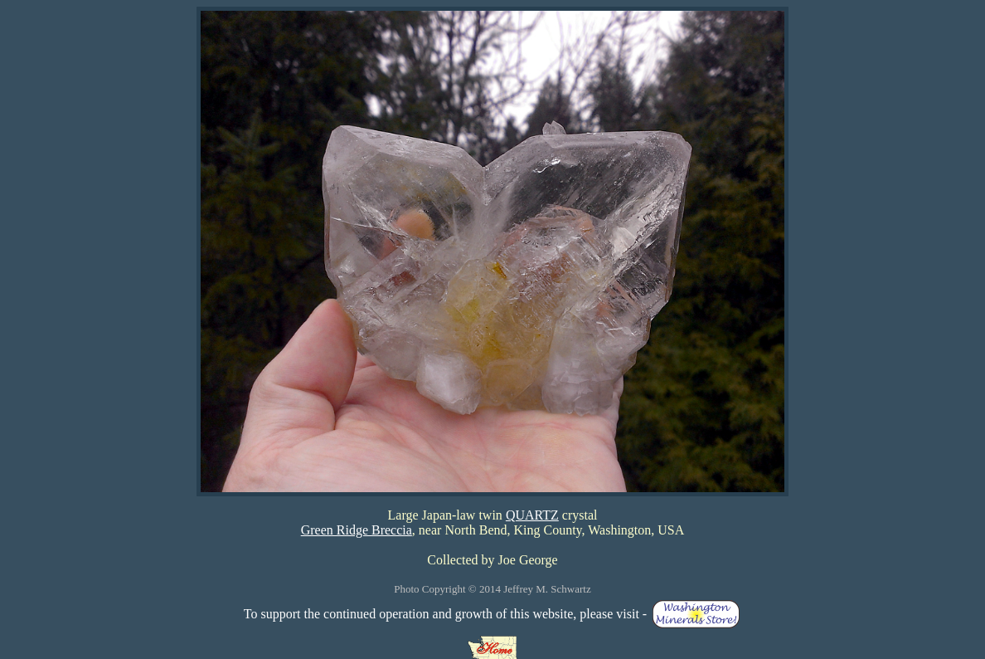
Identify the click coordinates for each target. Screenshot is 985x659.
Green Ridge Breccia (356, 530)
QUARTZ (532, 515)
